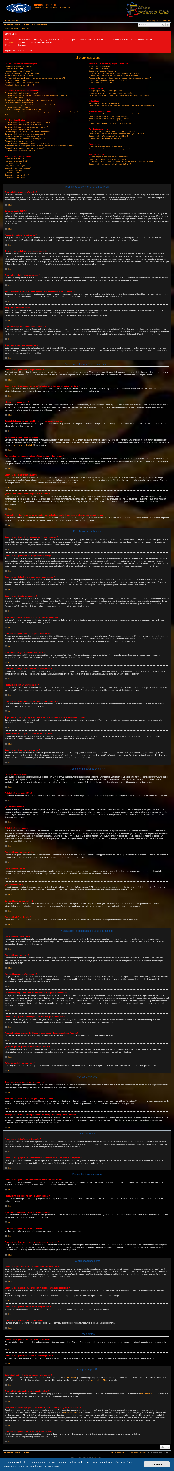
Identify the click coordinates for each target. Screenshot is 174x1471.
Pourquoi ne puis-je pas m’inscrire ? (18, 71)
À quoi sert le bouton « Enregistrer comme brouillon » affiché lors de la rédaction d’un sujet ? (39, 146)
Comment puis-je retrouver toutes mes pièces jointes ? (109, 149)
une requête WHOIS (71, 1413)
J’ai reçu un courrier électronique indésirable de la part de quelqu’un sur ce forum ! (119, 95)
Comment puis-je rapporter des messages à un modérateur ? (27, 143)
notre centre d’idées (148, 1394)
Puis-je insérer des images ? (15, 166)
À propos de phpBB (98, 1380)
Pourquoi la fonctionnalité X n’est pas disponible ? (107, 159)
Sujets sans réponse (10, 28)
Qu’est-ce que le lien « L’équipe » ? (102, 82)
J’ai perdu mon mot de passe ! (16, 80)
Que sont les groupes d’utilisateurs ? (102, 71)
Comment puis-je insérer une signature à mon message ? (26, 127)
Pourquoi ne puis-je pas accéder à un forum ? (22, 136)
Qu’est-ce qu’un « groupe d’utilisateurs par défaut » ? (108, 80)
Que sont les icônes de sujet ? (16, 177)
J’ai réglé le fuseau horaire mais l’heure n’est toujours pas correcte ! (30, 100)
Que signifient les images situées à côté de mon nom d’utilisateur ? (30, 105)
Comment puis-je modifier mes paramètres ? (21, 93)
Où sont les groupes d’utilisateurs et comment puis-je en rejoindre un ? (115, 73)
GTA (95, 1457)
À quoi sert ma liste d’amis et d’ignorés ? (104, 103)
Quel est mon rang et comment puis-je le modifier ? (24, 109)
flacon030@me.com (13, 42)
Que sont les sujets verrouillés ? (17, 175)
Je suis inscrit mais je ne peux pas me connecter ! (23, 73)
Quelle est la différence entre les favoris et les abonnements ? (112, 131)
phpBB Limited (70, 1378)
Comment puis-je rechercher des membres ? (105, 121)
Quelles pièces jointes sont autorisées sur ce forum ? (108, 146)
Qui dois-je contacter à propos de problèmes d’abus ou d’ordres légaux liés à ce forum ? (122, 161)
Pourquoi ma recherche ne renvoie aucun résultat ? (108, 116)
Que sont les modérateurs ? (99, 68)
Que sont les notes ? (12, 173)
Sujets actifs (24, 28)
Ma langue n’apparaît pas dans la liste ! (19, 102)
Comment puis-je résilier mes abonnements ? (106, 138)
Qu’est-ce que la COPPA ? (15, 68)
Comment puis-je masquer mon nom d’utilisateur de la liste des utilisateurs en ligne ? (36, 95)
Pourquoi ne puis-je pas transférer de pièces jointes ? (25, 139)
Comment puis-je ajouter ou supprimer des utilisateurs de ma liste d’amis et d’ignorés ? (121, 106)
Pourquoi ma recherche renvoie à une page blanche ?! (109, 119)
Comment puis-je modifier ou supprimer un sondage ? (25, 134)
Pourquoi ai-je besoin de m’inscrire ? (18, 66)
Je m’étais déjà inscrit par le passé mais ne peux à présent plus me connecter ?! (35, 78)
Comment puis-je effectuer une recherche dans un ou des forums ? (114, 114)
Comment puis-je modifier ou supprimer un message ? (25, 124)
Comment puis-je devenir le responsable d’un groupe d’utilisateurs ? (114, 75)
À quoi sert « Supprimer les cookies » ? (19, 85)
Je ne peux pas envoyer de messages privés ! (106, 91)
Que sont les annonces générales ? (18, 168)
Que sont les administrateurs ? (100, 66)
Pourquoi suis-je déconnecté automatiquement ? (23, 82)
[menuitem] (19, 20)
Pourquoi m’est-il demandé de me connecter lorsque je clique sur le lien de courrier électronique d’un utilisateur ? (42, 113)
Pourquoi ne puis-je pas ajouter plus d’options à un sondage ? (28, 132)
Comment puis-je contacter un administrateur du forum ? (110, 164)
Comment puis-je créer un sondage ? (19, 129)
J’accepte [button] (157, 1464)
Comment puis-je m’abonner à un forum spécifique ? (108, 136)
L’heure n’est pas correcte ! (15, 98)
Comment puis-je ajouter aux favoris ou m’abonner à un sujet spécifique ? (116, 134)
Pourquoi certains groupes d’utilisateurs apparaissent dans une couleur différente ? (120, 78)
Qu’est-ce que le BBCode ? (15, 158)
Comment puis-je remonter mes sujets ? (20, 150)
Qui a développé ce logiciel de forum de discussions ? (109, 157)
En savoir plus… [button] (53, 1466)
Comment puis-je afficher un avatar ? (18, 107)
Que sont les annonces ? (14, 170)
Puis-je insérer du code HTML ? (16, 161)
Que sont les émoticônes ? (15, 163)
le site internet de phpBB (24, 445)
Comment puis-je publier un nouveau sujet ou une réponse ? (27, 122)
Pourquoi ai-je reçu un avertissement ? (19, 141)
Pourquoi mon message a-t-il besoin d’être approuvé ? (25, 148)
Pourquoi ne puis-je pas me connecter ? (20, 75)
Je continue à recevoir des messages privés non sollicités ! (111, 93)
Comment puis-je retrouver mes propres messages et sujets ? (112, 123)
